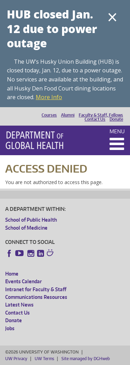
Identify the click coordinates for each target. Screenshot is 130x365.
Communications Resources (36, 297)
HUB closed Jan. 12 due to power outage (52, 28)
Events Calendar (23, 281)
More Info (49, 97)
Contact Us (95, 119)
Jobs (10, 328)
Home (11, 274)
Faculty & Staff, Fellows (101, 115)
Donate (116, 119)
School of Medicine (26, 228)
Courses (49, 115)
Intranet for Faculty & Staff (35, 289)
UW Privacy (16, 358)
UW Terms (44, 358)
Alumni (68, 115)
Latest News (19, 305)
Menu (117, 131)
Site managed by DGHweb (85, 358)
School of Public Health (31, 220)
